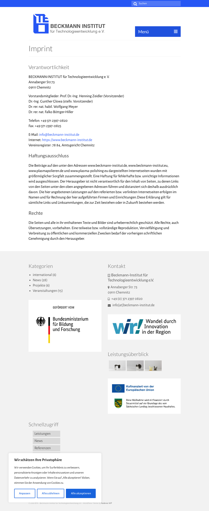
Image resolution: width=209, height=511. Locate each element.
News (37, 280)
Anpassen (24, 493)
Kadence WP (106, 503)
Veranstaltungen (45, 291)
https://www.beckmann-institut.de (67, 140)
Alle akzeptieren (81, 493)
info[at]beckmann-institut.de (131, 305)
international (42, 275)
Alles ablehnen (50, 493)
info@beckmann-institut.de (59, 135)
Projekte (39, 285)
